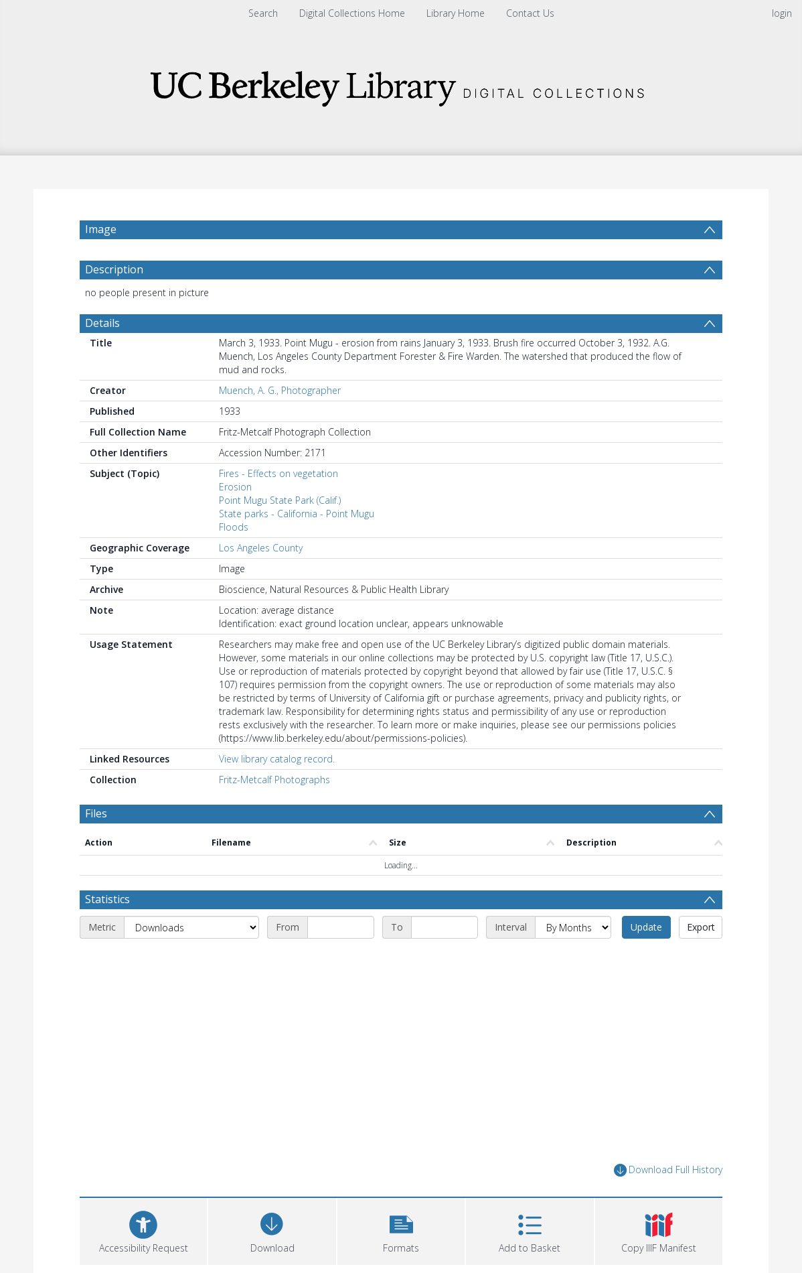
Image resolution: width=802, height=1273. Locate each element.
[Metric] (191, 927)
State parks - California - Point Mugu (296, 513)
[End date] (444, 927)
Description (114, 269)
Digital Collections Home (352, 13)
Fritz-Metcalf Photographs (274, 779)
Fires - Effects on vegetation (278, 473)
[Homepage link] (401, 84)
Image (100, 229)
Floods (233, 527)
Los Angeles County (261, 547)
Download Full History (668, 1170)
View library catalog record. (277, 758)
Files (96, 813)
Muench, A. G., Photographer (280, 390)
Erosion (235, 486)
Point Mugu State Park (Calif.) (280, 500)
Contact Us (530, 13)
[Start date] (340, 927)
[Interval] (573, 927)
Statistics (107, 899)
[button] (401, 1230)
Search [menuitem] (263, 13)
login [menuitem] (782, 13)
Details (102, 323)
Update (646, 927)
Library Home (455, 13)
